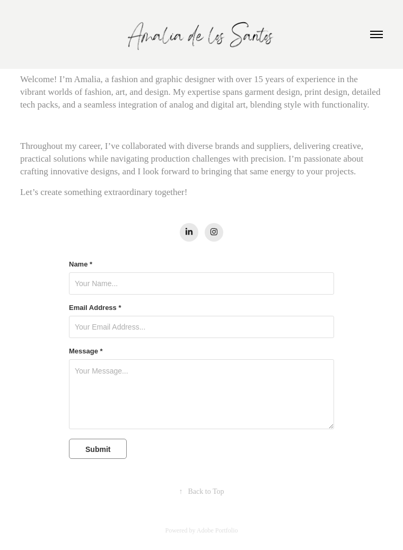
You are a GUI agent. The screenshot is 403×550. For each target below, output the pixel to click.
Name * (80, 264)
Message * (86, 351)
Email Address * (95, 308)
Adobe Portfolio (217, 530)
